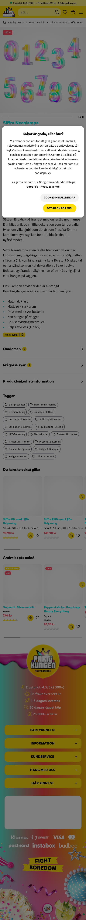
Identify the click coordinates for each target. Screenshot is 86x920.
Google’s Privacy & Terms (43, 186)
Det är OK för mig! (59, 209)
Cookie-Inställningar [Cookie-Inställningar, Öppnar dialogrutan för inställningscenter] (58, 197)
